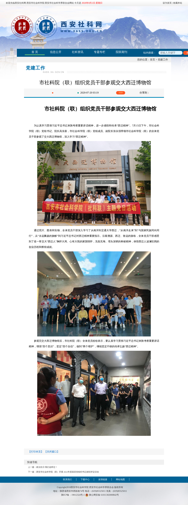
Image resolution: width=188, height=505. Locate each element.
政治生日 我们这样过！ (46, 467)
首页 (152, 59)
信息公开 (55, 52)
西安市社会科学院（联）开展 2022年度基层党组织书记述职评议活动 (67, 472)
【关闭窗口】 (51, 451)
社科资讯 (77, 52)
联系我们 (67, 479)
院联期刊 (121, 52)
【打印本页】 (35, 451)
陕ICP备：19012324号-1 (73, 495)
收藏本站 (177, 3)
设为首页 (167, 3)
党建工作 (163, 59)
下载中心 (85, 479)
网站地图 (120, 479)
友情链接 (102, 479)
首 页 (34, 52)
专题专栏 (99, 52)
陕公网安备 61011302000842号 (102, 495)
